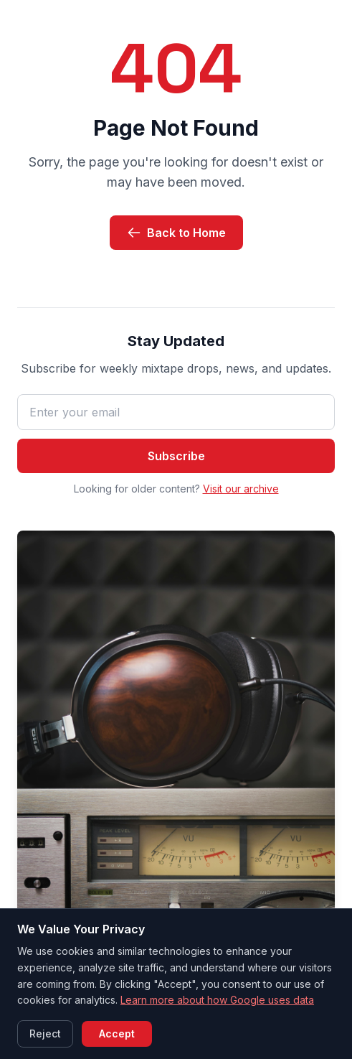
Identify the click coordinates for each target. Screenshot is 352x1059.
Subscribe (176, 456)
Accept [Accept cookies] (117, 1033)
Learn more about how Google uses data (217, 1000)
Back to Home (176, 232)
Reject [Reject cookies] (45, 1033)
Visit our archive (241, 488)
